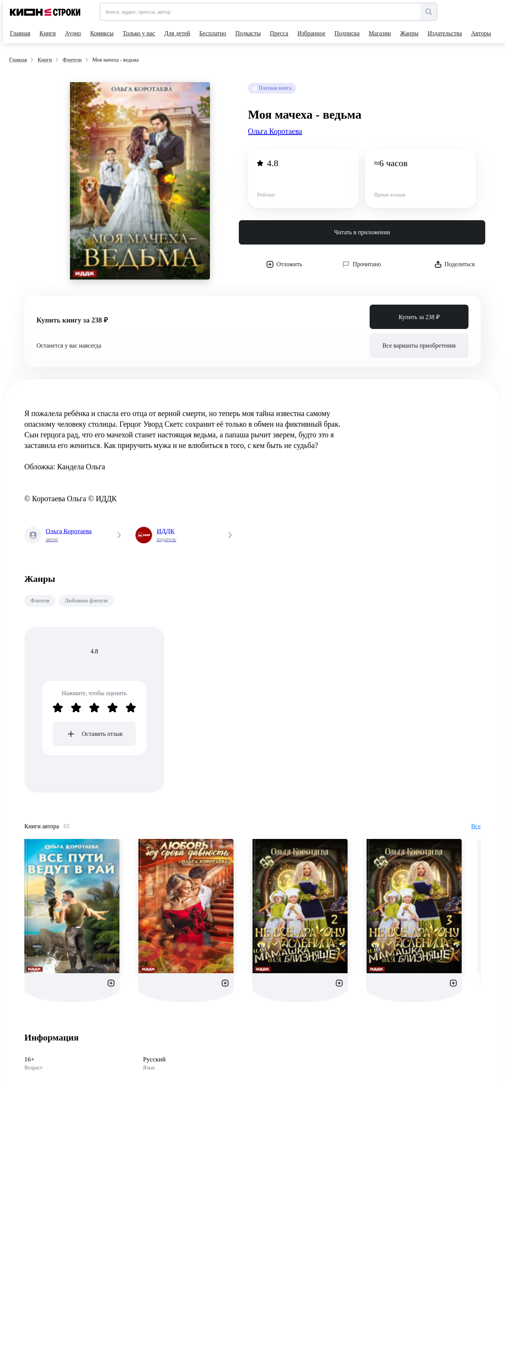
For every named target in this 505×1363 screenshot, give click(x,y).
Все (476, 826)
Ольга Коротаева (275, 131)
